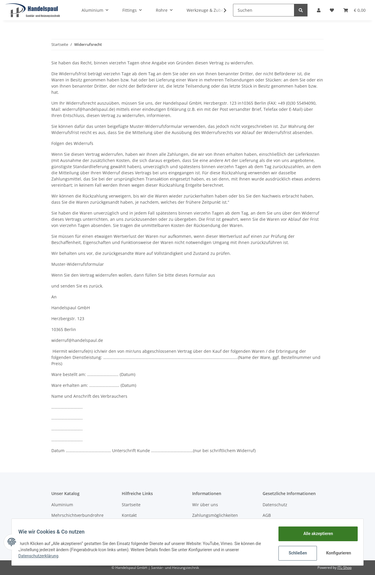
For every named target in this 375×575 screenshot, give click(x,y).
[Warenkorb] (354, 10)
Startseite (131, 504)
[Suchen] (263, 10)
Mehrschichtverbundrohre (77, 515)
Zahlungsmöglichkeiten (215, 515)
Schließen (295, 553)
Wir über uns (205, 504)
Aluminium (62, 504)
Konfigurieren (336, 553)
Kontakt (129, 515)
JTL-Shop (344, 567)
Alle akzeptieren (315, 533)
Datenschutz (275, 504)
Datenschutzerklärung (41, 556)
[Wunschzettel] (332, 10)
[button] (318, 10)
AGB (267, 515)
